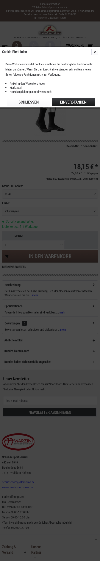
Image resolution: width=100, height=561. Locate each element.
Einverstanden (73, 102)
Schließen (29, 102)
